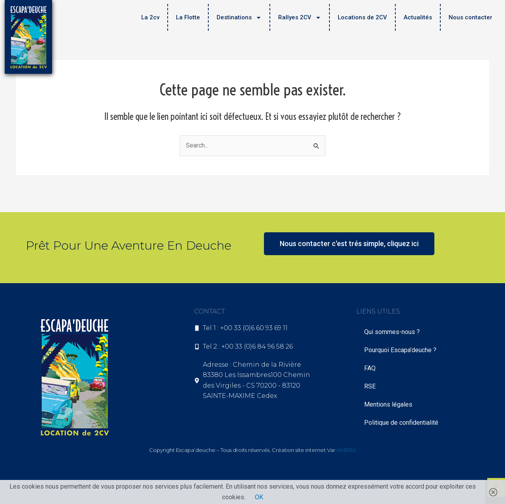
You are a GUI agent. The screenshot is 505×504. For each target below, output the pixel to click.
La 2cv (150, 17)
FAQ (370, 368)
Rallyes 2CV (299, 17)
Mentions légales (388, 404)
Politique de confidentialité (401, 422)
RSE (370, 386)
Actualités (418, 17)
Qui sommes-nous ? (392, 332)
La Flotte (188, 17)
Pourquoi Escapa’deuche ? (400, 350)
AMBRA (346, 450)
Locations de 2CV (362, 17)
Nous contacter (470, 17)
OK (259, 497)
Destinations (239, 17)
